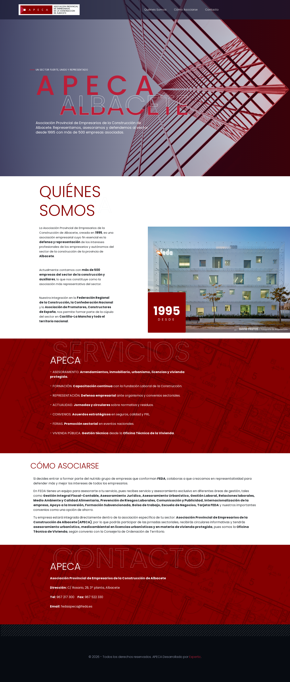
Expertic (195, 657)
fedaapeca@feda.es (76, 606)
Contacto (212, 10)
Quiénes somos (155, 10)
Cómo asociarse (186, 10)
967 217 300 (65, 597)
